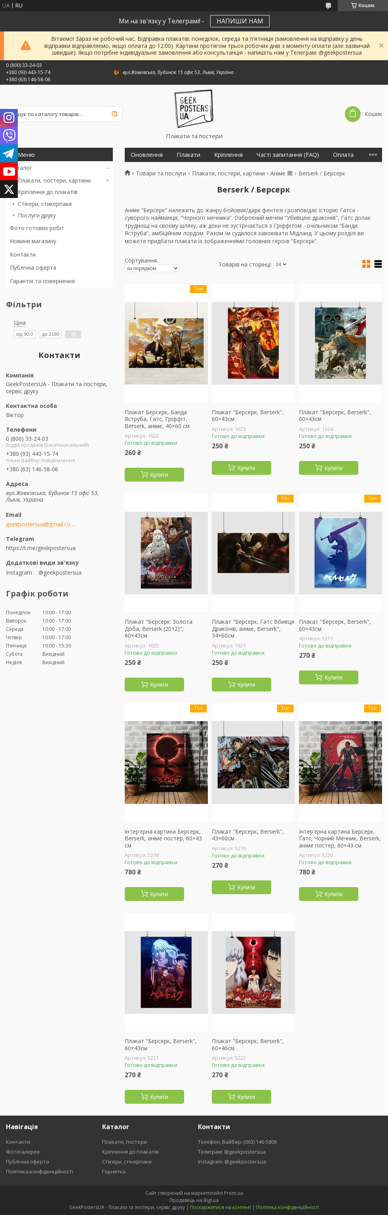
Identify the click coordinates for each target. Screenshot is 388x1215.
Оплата (343, 155)
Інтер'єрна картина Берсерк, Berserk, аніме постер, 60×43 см (163, 838)
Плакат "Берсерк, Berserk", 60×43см (248, 416)
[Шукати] (114, 114)
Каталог (21, 167)
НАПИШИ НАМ (240, 21)
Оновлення (147, 155)
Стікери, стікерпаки (127, 1161)
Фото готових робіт (37, 228)
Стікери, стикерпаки (45, 204)
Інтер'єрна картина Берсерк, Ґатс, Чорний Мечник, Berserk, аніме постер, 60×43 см (340, 838)
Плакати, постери (124, 1141)
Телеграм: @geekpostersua (232, 1151)
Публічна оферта (33, 267)
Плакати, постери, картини (54, 180)
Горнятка (114, 1171)
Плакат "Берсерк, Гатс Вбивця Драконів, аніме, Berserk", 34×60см (253, 628)
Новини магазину (33, 241)
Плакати (188, 155)
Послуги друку (37, 215)
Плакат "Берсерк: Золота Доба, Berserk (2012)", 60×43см (158, 628)
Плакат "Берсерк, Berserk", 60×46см (248, 1044)
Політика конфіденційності (39, 1171)
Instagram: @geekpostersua (232, 1161)
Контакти (23, 254)
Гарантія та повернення (42, 281)
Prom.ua (233, 1193)
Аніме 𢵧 (281, 173)
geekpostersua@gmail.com (40, 524)
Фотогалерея (23, 1151)
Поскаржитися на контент (220, 1207)
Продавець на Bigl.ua (194, 1200)
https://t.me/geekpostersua (41, 548)
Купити (159, 475)
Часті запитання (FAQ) (288, 155)
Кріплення (228, 155)
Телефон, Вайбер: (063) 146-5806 (237, 1141)
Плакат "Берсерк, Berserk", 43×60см (248, 835)
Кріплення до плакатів (48, 192)
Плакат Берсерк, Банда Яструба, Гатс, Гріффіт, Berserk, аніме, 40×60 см (157, 419)
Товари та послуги (161, 173)
